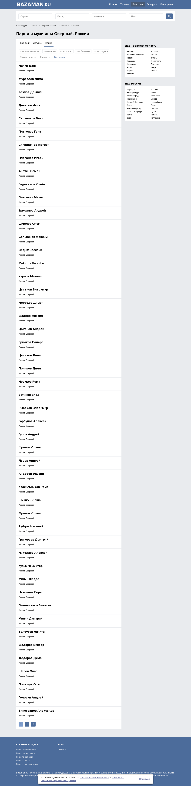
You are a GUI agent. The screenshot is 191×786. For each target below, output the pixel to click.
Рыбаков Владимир (33, 408)
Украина (124, 4)
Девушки (37, 43)
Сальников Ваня (31, 118)
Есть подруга (101, 51)
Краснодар (155, 96)
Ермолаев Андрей (32, 210)
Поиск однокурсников (25, 753)
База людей (21, 26)
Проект (61, 744)
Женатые (45, 57)
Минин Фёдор (29, 579)
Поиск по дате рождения (27, 764)
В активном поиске (29, 51)
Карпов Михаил (30, 276)
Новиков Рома (29, 382)
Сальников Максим (33, 237)
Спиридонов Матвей (34, 145)
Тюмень (154, 115)
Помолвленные (28, 57)
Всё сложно (66, 51)
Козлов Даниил (30, 92)
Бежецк (130, 51)
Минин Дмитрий (30, 618)
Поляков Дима (30, 368)
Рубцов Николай (31, 526)
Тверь (153, 67)
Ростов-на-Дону (134, 108)
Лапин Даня (28, 66)
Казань (154, 92)
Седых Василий (30, 250)
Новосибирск (156, 102)
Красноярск (132, 99)
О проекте (61, 750)
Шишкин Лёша (30, 500)
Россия (113, 4)
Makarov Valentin (31, 263)
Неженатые (50, 51)
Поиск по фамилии (24, 757)
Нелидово (131, 64)
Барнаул (130, 89)
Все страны (167, 4)
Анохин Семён (29, 171)
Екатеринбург (133, 92)
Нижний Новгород (135, 102)
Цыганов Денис (30, 355)
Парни (48, 43)
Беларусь (152, 4)
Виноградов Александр (36, 711)
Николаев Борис (31, 592)
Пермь (153, 105)
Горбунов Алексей (32, 421)
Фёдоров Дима (30, 658)
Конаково (131, 61)
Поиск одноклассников (26, 750)
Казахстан (138, 4)
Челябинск (155, 118)
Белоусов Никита (32, 632)
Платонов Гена (30, 132)
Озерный (65, 26)
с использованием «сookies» (94, 777)
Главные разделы (27, 744)
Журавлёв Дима (31, 79)
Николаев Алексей (33, 553)
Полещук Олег (30, 684)
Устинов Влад (29, 395)
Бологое (154, 51)
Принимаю (144, 779)
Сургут (154, 112)
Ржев (129, 67)
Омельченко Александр (37, 605)
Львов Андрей (29, 461)
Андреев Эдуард (31, 474)
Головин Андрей (31, 697)
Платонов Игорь (31, 158)
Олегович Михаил (32, 197)
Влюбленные (83, 51)
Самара (154, 108)
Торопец (154, 70)
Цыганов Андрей (31, 329)
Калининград (132, 96)
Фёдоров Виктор (31, 645)
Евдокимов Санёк (32, 184)
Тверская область (49, 26)
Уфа (129, 118)
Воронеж (154, 89)
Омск (129, 105)
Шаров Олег (28, 671)
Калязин (154, 55)
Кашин (130, 58)
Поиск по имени (23, 761)
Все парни (59, 57)
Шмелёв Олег (29, 224)
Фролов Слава (30, 447)
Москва (154, 99)
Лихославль (156, 61)
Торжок (130, 70)
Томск (129, 115)
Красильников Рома (33, 487)
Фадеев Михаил (31, 316)
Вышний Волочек (135, 55)
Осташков (155, 64)
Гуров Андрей (29, 434)
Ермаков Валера (31, 342)
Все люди (25, 43)
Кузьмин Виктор (31, 566)
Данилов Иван (29, 105)
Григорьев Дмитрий (33, 539)
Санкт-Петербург (134, 112)
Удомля (130, 74)
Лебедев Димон (31, 303)
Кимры (154, 58)
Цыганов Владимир (33, 289)
